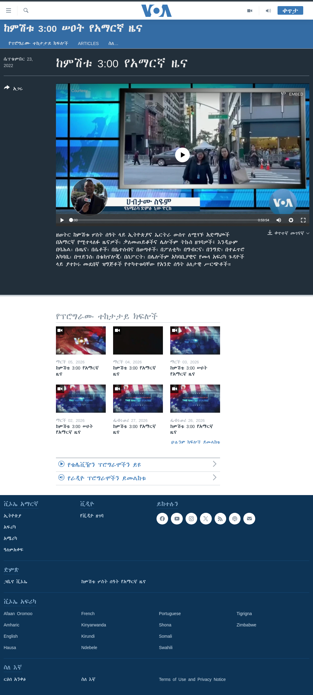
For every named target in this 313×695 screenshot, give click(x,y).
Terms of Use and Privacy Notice (192, 679)
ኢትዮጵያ (12, 516)
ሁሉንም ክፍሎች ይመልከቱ (195, 442)
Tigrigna (244, 613)
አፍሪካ (10, 527)
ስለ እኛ (88, 679)
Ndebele (89, 647)
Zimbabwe (246, 625)
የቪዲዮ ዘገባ (92, 516)
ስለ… (113, 43)
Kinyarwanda (93, 625)
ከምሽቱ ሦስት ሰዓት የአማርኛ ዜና (113, 581)
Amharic (11, 625)
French (88, 613)
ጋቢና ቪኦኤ (15, 581)
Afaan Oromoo (18, 613)
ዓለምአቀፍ (14, 550)
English (11, 636)
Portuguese (170, 613)
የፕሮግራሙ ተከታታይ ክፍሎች (38, 43)
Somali (165, 636)
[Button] (13, 89)
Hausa (10, 647)
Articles (88, 43)
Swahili (165, 647)
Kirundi (88, 636)
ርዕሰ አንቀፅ (15, 679)
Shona (165, 625)
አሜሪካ (10, 538)
